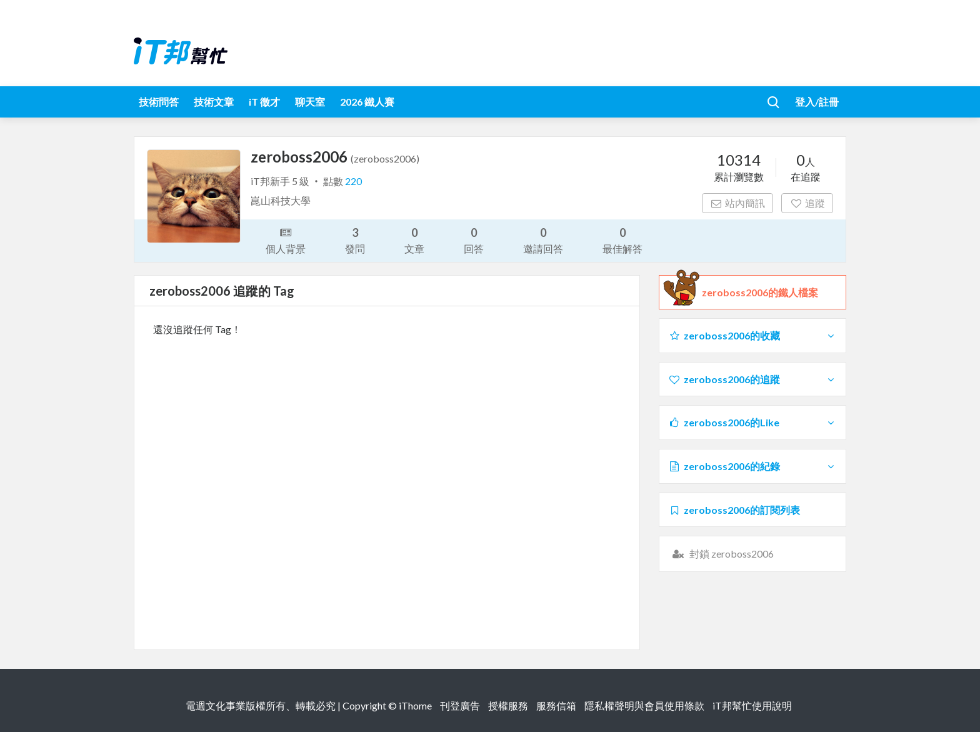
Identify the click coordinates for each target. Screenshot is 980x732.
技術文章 (214, 102)
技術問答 (159, 102)
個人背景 (286, 239)
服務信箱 (556, 705)
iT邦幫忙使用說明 (752, 705)
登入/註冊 (817, 102)
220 (353, 181)
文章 (414, 239)
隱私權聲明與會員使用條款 (644, 705)
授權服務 (508, 705)
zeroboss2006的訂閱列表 (734, 510)
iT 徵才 (264, 102)
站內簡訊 (738, 203)
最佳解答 (622, 239)
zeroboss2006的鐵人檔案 (760, 292)
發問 (355, 239)
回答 (474, 239)
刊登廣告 (460, 705)
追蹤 (807, 203)
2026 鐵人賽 (367, 102)
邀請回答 (543, 239)
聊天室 (310, 102)
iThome (415, 705)
